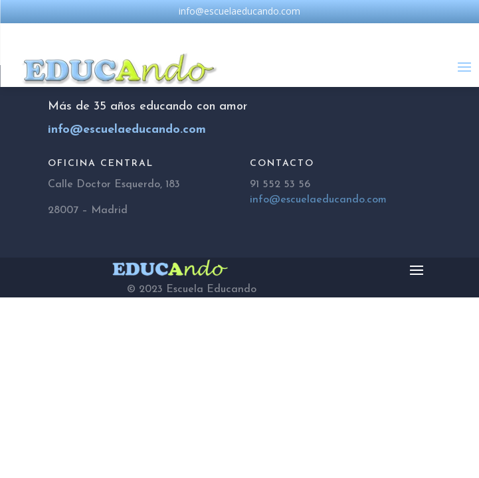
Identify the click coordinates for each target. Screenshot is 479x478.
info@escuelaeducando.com (318, 200)
